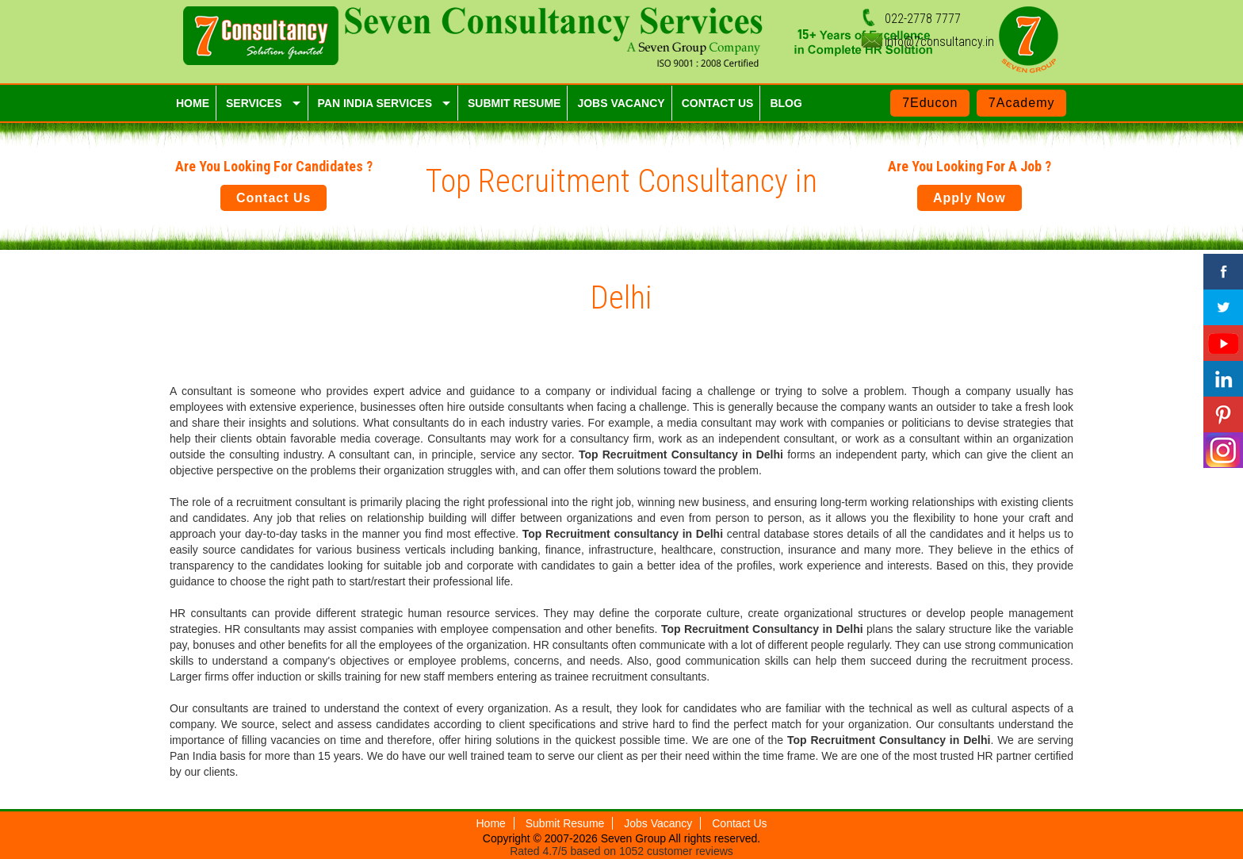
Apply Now (969, 198)
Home (491, 823)
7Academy (1022, 102)
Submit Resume (565, 823)
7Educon (930, 102)
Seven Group (635, 838)
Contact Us (273, 198)
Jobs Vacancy (658, 823)
